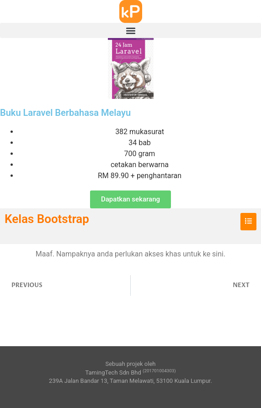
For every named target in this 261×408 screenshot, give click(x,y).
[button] (130, 30)
